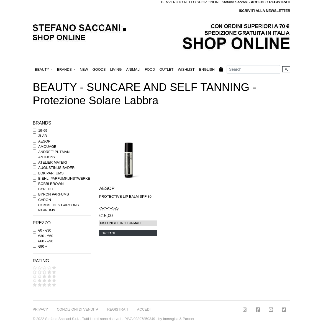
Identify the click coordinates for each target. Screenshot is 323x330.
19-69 (42, 130)
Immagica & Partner (178, 319)
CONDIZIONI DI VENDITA (77, 309)
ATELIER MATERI (52, 162)
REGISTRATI (279, 2)
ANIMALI (133, 69)
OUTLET (166, 69)
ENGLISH (206, 69)
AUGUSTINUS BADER (56, 168)
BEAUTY (42, 69)
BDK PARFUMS (50, 173)
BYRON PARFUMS (53, 194)
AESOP (44, 141)
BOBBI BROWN (51, 184)
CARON (44, 200)
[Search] (253, 69)
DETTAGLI (109, 233)
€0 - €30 (44, 230)
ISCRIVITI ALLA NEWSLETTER (264, 11)
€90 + (42, 246)
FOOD (150, 69)
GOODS (99, 69)
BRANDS (65, 69)
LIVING (116, 69)
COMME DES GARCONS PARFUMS (58, 207)
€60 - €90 (45, 241)
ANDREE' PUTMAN (54, 152)
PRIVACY (40, 309)
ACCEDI (143, 309)
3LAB (42, 136)
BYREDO (45, 189)
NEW (84, 69)
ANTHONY (47, 157)
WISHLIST (186, 69)
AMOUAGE (47, 146)
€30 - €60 (45, 236)
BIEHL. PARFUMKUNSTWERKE (64, 178)
